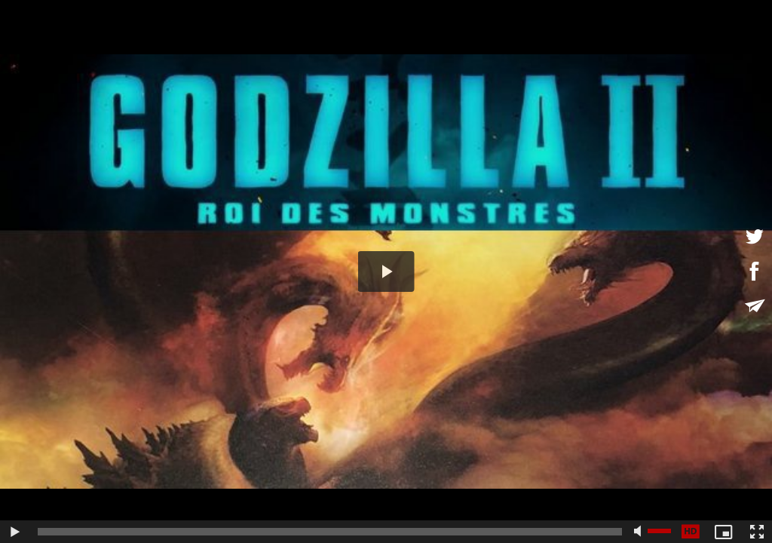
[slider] (330, 531)
